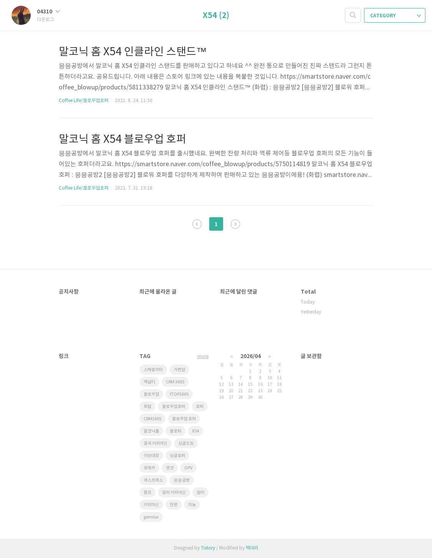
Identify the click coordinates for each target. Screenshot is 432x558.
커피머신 (151, 504)
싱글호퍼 (177, 455)
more (203, 356)
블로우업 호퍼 (184, 418)
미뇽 (192, 504)
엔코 (170, 468)
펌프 (147, 492)
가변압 (179, 369)
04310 (48, 11)
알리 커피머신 (174, 492)
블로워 (175, 431)
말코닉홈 (151, 431)
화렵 (147, 406)
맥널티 (149, 382)
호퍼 (200, 406)
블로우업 (151, 394)
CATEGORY (395, 15)
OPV (188, 468)
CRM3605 (152, 418)
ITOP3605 (179, 394)
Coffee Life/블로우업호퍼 (83, 100)
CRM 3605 (175, 382)
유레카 (149, 468)
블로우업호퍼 (173, 406)
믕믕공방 (182, 480)
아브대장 (151, 455)
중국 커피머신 (155, 443)
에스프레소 (153, 480)
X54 (195, 431)
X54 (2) (216, 15)
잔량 (173, 504)
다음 (235, 224)
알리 (200, 492)
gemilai (151, 517)
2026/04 (250, 356)
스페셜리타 (153, 369)
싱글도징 (186, 443)
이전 (197, 224)
